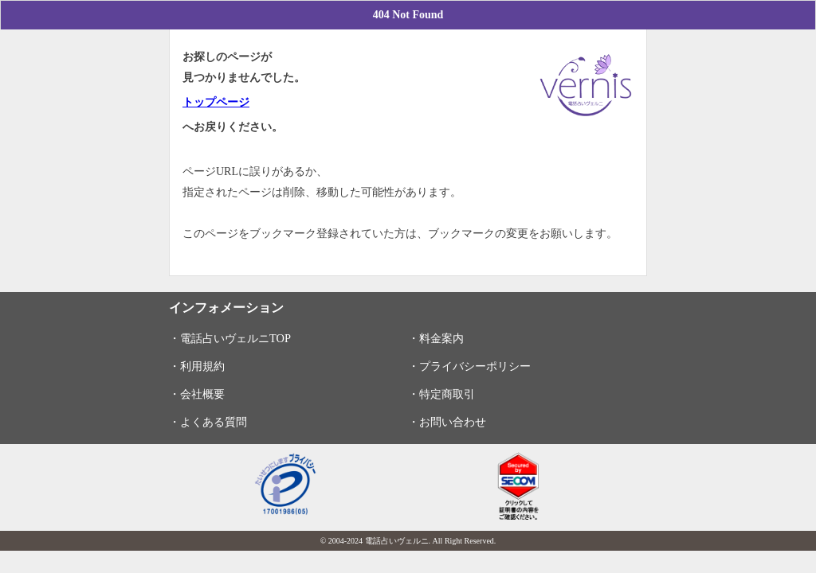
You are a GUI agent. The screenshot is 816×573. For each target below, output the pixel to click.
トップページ (215, 102)
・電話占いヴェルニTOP (230, 338)
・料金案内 (436, 338)
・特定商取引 (441, 394)
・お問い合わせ (447, 421)
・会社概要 (197, 394)
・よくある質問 (208, 421)
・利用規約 (197, 366)
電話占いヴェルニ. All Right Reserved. (430, 540)
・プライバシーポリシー (469, 366)
